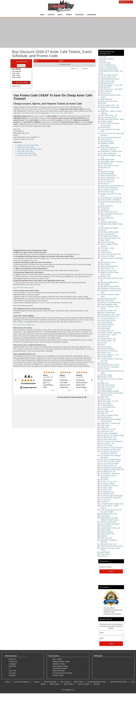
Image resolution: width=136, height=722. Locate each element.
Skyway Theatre (105, 399)
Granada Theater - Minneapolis (110, 200)
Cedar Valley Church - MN (108, 115)
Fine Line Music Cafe (107, 180)
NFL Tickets (65, 682)
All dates (16, 69)
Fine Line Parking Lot (107, 182)
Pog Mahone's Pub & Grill (108, 351)
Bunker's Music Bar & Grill (108, 101)
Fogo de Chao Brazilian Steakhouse (112, 186)
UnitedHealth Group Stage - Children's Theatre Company (109, 519)
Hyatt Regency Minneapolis (109, 228)
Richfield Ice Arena (106, 377)
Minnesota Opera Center (108, 298)
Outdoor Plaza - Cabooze (108, 335)
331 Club (103, 57)
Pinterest (12, 675)
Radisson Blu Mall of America (110, 365)
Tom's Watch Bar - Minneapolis (110, 498)
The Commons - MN (107, 443)
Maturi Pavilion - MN (107, 268)
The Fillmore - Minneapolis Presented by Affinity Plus (109, 452)
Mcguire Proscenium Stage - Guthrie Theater (109, 273)
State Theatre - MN (106, 411)
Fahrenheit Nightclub (107, 174)
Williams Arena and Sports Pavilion (111, 546)
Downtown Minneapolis (108, 153)
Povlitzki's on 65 (105, 353)
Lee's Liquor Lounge (107, 248)
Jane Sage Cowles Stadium (109, 236)
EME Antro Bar (105, 167)
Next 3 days (16, 73)
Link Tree (12, 671)
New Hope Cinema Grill (108, 318)
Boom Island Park (106, 91)
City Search (79, 15)
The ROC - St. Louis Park (108, 482)
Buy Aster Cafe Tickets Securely (23, 287)
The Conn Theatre (106, 445)
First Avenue (104, 184)
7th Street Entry (105, 63)
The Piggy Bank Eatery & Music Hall (112, 469)
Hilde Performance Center (108, 212)
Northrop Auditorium (107, 325)
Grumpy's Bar (104, 208)
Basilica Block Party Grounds (109, 79)
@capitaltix (30, 139)
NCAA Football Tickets (118, 682)
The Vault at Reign (106, 488)
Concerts (51, 15)
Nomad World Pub (106, 323)
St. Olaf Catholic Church (108, 407)
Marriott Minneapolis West (109, 266)
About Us (12, 659)
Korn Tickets (57, 659)
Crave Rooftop (105, 127)
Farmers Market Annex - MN (109, 178)
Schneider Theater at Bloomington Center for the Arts (111, 394)
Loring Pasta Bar (105, 252)
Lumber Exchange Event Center (110, 254)
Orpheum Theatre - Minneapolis (110, 333)
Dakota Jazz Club (105, 139)
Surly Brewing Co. (106, 417)
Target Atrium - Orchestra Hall (110, 423)
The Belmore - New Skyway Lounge (112, 435)
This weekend (16, 71)
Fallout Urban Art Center (108, 176)
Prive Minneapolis (106, 357)
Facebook (12, 666)
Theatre (69, 15)
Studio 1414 (104, 413)
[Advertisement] (53, 171)
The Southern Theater (107, 484)
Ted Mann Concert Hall (107, 429)
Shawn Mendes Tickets (61, 661)
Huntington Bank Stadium (108, 222)
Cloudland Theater (106, 121)
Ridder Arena (104, 383)
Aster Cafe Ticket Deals (25, 151)
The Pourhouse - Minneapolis (110, 473)
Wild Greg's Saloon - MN (108, 544)
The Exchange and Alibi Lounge (110, 449)
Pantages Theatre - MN (108, 339)
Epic (101, 170)
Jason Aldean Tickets (60, 666)
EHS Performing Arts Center (109, 165)
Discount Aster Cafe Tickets (26, 153)
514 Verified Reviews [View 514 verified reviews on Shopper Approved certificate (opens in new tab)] (28, 383)
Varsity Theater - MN (107, 534)
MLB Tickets (68, 684)
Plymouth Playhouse (107, 349)
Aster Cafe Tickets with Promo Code (29, 149)
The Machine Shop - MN (108, 465)
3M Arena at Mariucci (107, 59)
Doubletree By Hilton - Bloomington (107, 144)
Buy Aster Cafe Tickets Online (27, 155)
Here (38, 137)
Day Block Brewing (106, 141)
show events (79, 68)
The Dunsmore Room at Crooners (111, 447)
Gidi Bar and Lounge (107, 192)
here (78, 254)
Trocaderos (104, 502)
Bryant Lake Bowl (106, 99)
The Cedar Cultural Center (108, 439)
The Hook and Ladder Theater (110, 461)
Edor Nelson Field (106, 163)
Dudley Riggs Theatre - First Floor (111, 161)
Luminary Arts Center (107, 256)
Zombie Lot (104, 556)
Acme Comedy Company (108, 67)
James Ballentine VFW (107, 234)
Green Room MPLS (106, 206)
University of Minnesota (108, 522)
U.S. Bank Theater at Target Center (111, 504)
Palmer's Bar (104, 337)
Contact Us (13, 661)
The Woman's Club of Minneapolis (111, 496)
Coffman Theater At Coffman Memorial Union (109, 124)
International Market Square (109, 232)
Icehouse (103, 230)
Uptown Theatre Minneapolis (109, 524)
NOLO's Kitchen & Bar (107, 320)
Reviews (97, 684)
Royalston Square (106, 389)
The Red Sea (104, 480)
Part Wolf (103, 343)
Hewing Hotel (104, 210)
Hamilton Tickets (58, 664)
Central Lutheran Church (108, 117)
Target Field (104, 427)
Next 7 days (16, 75)
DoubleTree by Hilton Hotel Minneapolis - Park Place (109, 148)
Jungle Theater (105, 240)
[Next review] (91, 380)
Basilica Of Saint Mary (107, 81)
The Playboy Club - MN (107, 471)
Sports (60, 15)
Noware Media (105, 329)
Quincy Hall (104, 363)
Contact (36, 682)
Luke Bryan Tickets (59, 668)
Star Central (104, 409)
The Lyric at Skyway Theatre (109, 463)
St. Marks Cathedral (106, 405)
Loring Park (104, 250)
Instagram (13, 664)
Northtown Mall (105, 327)
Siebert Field (104, 397)
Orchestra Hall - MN (106, 331)
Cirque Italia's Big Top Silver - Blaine (112, 119)
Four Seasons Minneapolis (109, 188)
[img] (28, 380)
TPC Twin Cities (105, 500)
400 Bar (103, 61)
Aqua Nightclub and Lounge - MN (111, 71)
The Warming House (107, 492)
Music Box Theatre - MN (108, 310)
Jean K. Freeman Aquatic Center (110, 238)
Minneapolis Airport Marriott (109, 286)
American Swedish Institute (109, 69)
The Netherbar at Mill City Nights (111, 467)
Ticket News (91, 15)
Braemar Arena (105, 93)
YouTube (12, 673)
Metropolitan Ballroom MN (109, 282)
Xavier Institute (105, 552)
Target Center (104, 425)
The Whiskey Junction (107, 494)
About (7, 682)
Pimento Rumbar (105, 347)
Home (42, 15)
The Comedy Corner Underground (111, 441)
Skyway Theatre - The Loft (109, 401)
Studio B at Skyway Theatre (109, 415)
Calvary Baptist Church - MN (109, 105)
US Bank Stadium (106, 526)
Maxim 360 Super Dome (108, 270)
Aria (101, 73)
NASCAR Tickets (58, 671)
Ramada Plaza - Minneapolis (109, 367)
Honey (102, 220)
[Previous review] (15, 380)
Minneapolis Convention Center (110, 288)
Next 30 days (16, 77)
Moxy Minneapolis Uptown (109, 304)
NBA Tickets (78, 682)
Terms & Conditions (21, 682)
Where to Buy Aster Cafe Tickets (28, 145)
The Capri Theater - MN (108, 437)
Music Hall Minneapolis (107, 312)
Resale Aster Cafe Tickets (25, 147)
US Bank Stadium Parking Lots (110, 528)
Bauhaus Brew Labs (107, 83)
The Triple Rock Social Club (109, 486)
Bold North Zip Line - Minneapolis (111, 89)
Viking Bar (103, 536)
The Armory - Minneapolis (108, 433)
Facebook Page (44, 303)
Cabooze (103, 103)
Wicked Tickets (58, 675)
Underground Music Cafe (108, 514)
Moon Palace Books (107, 300)
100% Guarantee (50, 682)
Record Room (104, 369)
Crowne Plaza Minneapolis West (110, 137)
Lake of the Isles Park (107, 242)
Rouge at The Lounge (107, 385)
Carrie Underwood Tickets (62, 673)
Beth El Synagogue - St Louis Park (111, 85)
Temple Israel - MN (106, 431)
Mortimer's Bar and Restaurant (110, 302)
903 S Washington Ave (107, 65)
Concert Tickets (83, 684)
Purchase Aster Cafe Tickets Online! (61, 113)
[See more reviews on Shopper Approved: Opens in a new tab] (70, 397)
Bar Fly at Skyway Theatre (108, 75)
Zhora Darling (104, 554)
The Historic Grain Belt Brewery (110, 459)
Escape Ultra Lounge (107, 172)
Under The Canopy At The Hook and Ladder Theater (110, 511)
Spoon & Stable (105, 403)
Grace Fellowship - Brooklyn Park (111, 198)
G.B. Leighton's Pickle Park (109, 190)
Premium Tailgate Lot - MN (109, 355)
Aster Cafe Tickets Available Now (24, 325)
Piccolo (102, 345)
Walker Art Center (106, 538)
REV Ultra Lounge (106, 375)
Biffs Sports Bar (105, 87)
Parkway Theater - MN (107, 341)
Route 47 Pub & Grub (107, 387)
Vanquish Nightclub (106, 532)
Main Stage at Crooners (108, 262)
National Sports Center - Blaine (110, 314)
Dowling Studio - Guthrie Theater (111, 151)
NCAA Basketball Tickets (96, 682)
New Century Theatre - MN (109, 316)
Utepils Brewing (105, 530)
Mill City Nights (105, 284)
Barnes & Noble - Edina (108, 77)
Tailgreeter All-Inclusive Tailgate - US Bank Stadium (111, 420)
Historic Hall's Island (106, 218)
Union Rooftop (105, 516)
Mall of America (105, 264)
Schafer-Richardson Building (109, 391)
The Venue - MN (105, 490)
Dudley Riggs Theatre (107, 159)
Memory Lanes (105, 276)
